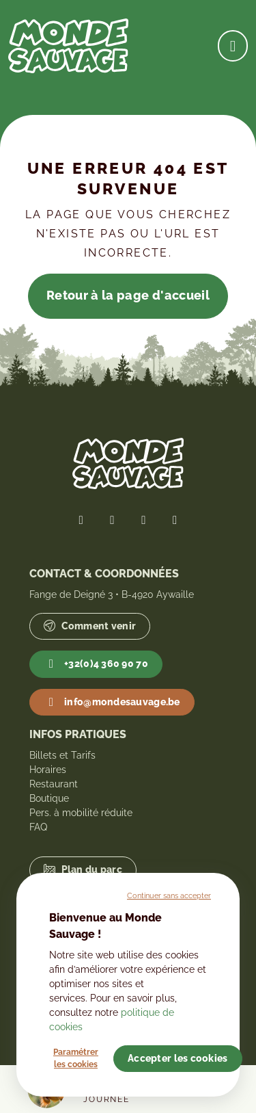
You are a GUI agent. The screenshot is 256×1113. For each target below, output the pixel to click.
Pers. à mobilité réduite (80, 812)
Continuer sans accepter (169, 895)
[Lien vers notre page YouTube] (174, 519)
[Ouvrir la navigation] (233, 45)
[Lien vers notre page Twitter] (112, 519)
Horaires (47, 769)
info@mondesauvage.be (112, 702)
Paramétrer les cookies (75, 1058)
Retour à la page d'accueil (128, 295)
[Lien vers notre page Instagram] (144, 519)
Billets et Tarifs (62, 755)
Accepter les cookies (178, 1058)
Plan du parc (83, 870)
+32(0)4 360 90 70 (96, 664)
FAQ (38, 827)
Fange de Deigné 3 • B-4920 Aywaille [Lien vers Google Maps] (111, 594)
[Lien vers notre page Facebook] (81, 519)
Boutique (49, 798)
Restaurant (53, 783)
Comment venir (90, 626)
